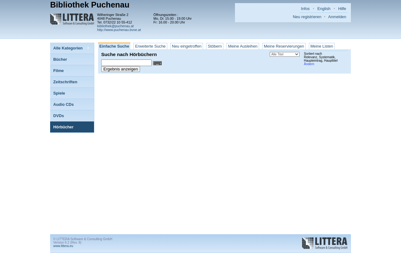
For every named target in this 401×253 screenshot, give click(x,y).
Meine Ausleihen (243, 46)
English (324, 8)
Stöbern (215, 46)
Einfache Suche (114, 46)
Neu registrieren (307, 16)
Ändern (309, 64)
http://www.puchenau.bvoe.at (119, 30)
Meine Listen (321, 46)
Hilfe (342, 8)
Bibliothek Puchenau (89, 4)
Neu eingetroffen (186, 46)
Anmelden (337, 16)
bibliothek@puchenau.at (115, 26)
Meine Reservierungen (284, 46)
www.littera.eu (63, 246)
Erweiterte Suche (150, 46)
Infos (305, 8)
